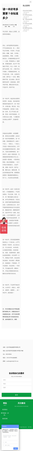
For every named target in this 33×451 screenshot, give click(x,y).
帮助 (5, 403)
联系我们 (5, 409)
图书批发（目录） (5, 414)
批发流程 (5, 418)
